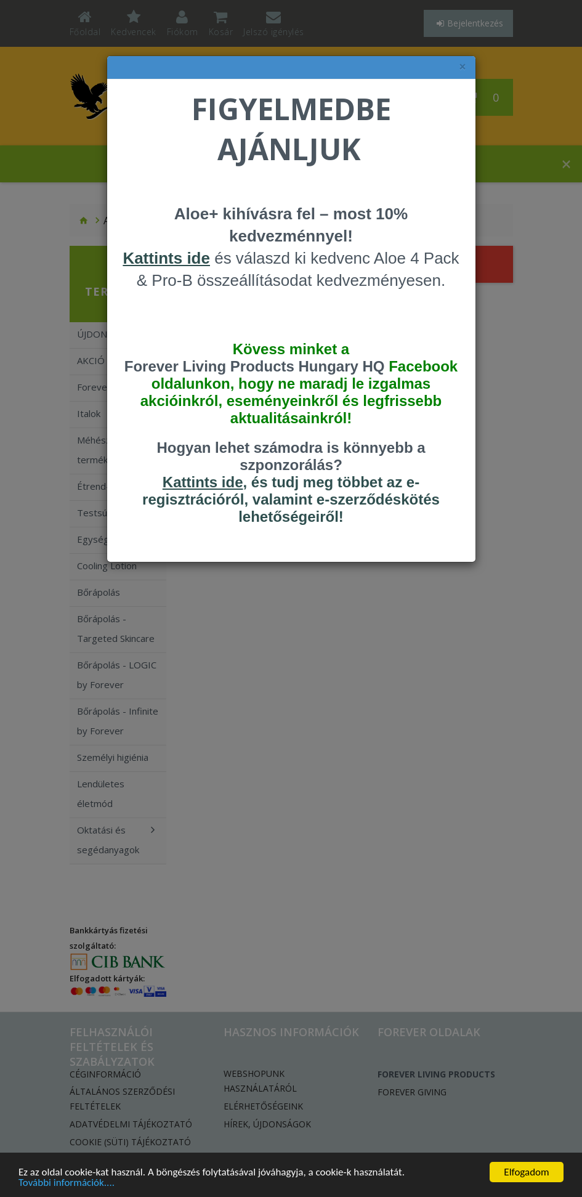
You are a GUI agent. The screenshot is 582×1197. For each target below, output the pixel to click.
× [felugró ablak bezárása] (462, 66)
